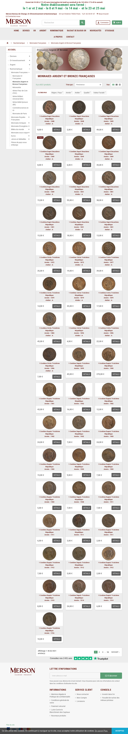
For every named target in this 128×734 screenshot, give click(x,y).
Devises (13, 56)
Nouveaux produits (58, 716)
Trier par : (70, 85)
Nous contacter (83, 694)
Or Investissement (17, 60)
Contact (70, 37)
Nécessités (16, 87)
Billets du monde (17, 129)
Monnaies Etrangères (19, 126)
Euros (13, 136)
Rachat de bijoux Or (76, 30)
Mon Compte (82, 698)
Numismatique (16, 69)
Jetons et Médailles (18, 139)
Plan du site (10, 725)
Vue (108, 85)
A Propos (58, 37)
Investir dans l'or (108, 694)
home (16, 30)
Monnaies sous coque (19, 133)
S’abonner (111, 675)
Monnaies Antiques (18, 123)
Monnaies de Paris (19, 114)
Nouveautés (95, 30)
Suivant (115, 652)
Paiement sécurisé (58, 706)
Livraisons (81, 701)
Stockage (109, 30)
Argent (12, 65)
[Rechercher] (63, 22)
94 (108, 652)
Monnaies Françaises (19, 72)
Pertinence (80, 85)
